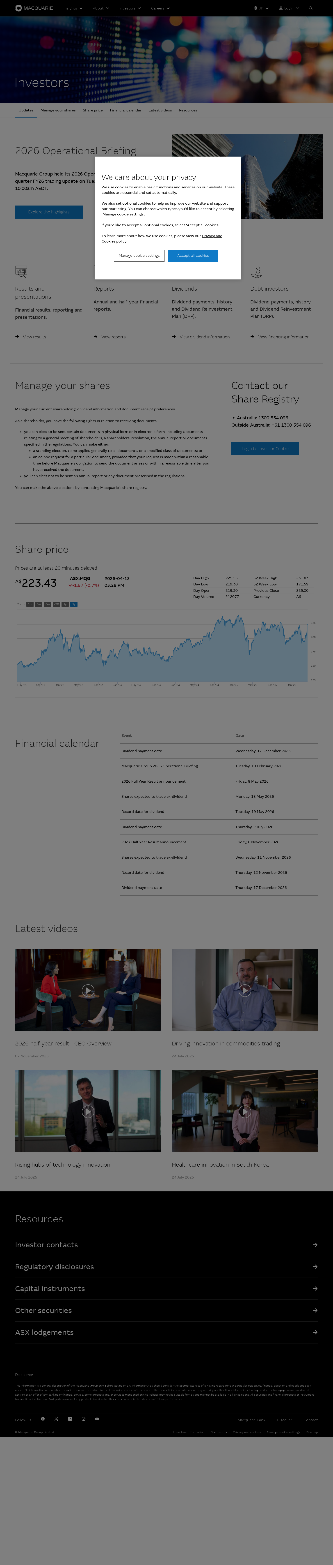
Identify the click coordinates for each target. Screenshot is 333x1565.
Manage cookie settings (139, 255)
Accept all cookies (193, 255)
